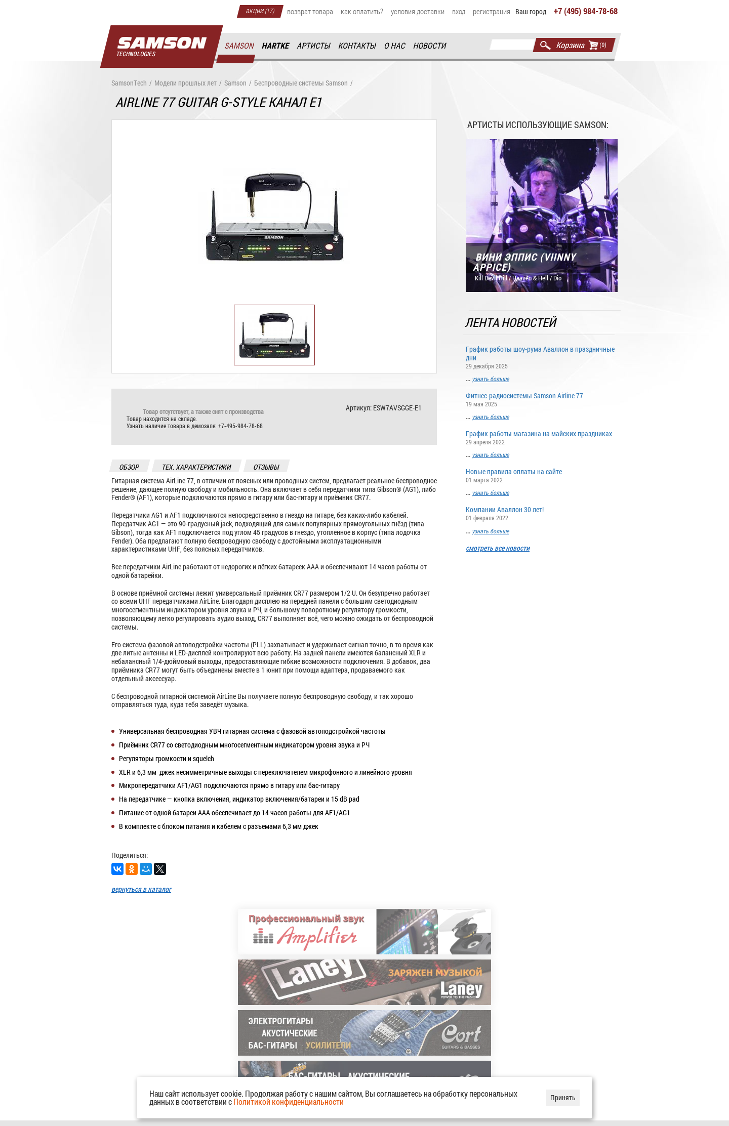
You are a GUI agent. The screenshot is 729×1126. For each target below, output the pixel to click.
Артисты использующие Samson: (538, 124)
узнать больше (490, 378)
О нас (395, 46)
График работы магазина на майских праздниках (542, 437)
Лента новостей (511, 322)
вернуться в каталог (141, 889)
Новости (430, 46)
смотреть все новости (498, 548)
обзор (129, 467)
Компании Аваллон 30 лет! (542, 513)
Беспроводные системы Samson (301, 83)
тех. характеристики (196, 467)
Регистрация (491, 11)
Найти (545, 45)
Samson (239, 46)
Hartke (276, 46)
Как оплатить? (362, 11)
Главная (161, 47)
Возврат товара (310, 11)
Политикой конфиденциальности (288, 1101)
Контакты (358, 46)
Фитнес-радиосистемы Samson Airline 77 (542, 399)
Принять (563, 1097)
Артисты (314, 46)
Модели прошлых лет (185, 83)
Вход (458, 11)
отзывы (266, 467)
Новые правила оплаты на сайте (542, 475)
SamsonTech (129, 83)
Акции (260, 10)
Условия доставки (417, 11)
